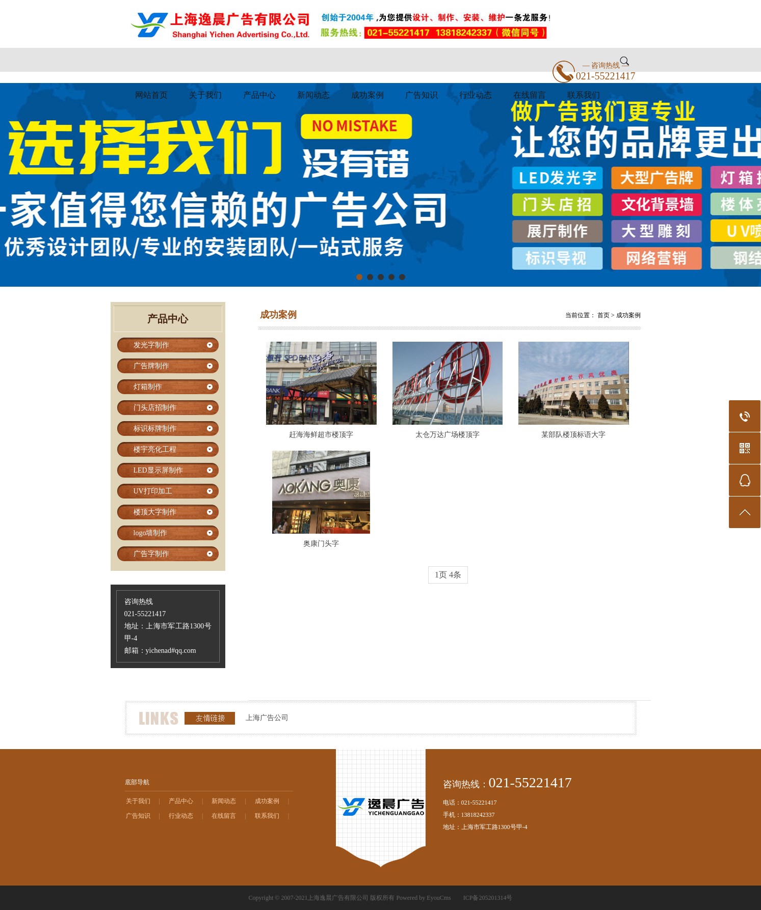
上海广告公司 (267, 718)
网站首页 (151, 95)
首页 (603, 315)
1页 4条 (448, 574)
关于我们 (205, 95)
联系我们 (583, 95)
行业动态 (475, 95)
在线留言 (529, 95)
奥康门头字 (321, 543)
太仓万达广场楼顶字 (447, 434)
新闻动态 (313, 95)
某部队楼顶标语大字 (573, 434)
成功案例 (367, 95)
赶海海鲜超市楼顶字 (321, 434)
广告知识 (421, 95)
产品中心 (259, 95)
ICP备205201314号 (488, 897)
